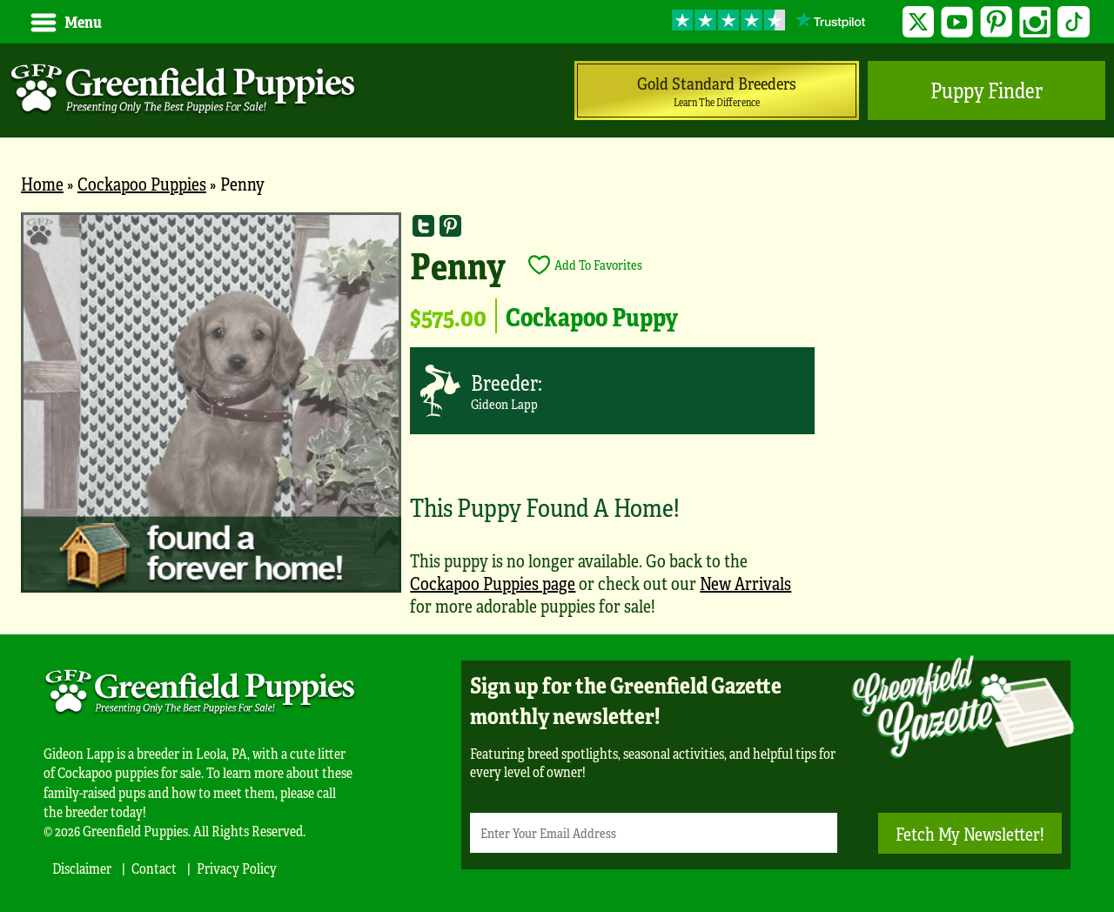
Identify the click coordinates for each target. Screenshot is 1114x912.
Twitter (919, 22)
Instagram (1035, 22)
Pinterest (996, 22)
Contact (154, 868)
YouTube (957, 22)
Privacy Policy (237, 868)
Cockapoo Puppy (592, 316)
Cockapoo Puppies (141, 183)
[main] (557, 423)
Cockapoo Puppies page (492, 582)
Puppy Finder (986, 90)
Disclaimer (81, 868)
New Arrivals (745, 582)
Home (42, 183)
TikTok (1073, 22)
